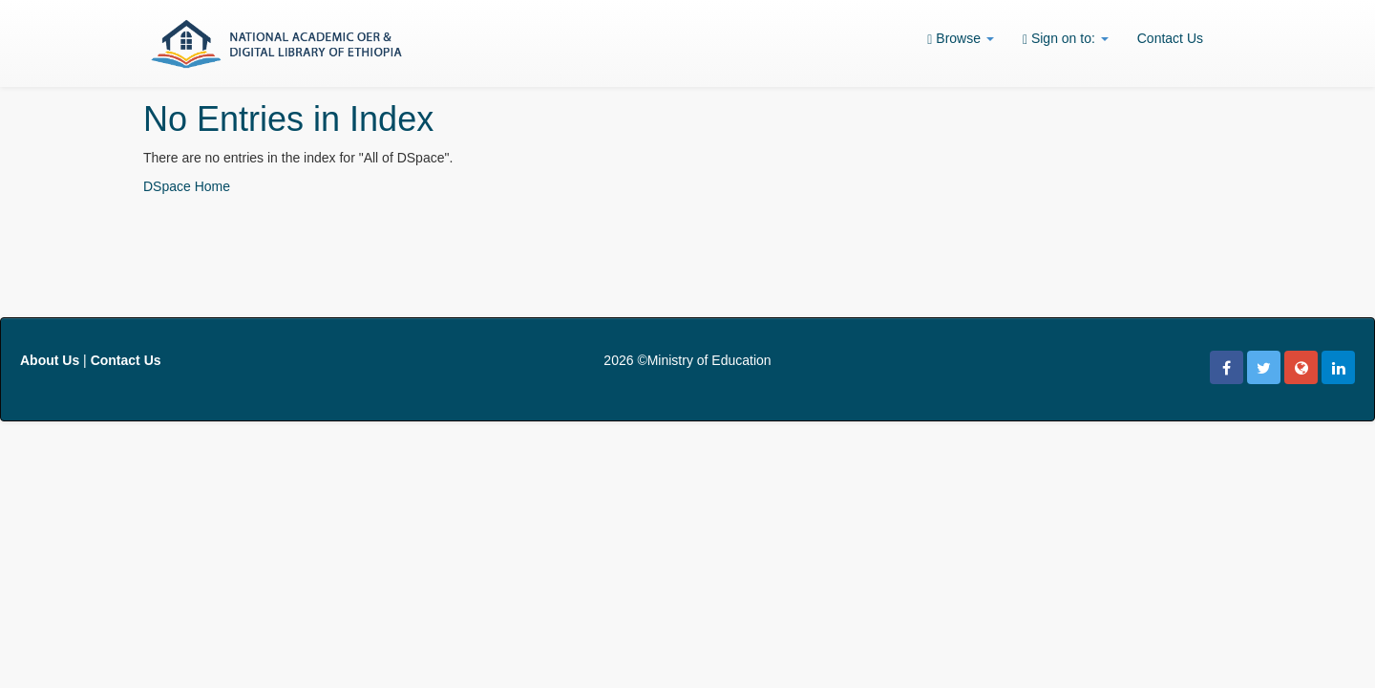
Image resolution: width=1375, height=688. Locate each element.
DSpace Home (186, 186)
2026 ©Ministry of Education (687, 360)
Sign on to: (1066, 39)
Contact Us (1170, 38)
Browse (960, 39)
